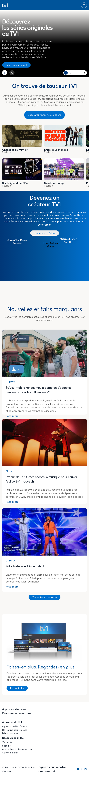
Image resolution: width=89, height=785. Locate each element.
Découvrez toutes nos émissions (44, 114)
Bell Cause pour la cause (14, 729)
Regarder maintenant (16, 65)
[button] (10, 752)
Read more (12, 415)
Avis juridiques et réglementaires (18, 749)
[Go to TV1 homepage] (5, 5)
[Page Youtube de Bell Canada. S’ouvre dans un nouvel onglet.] (78, 769)
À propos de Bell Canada (14, 726)
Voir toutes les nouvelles (44, 597)
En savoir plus (17, 688)
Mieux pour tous (10, 733)
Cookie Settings (10, 752)
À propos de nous (14, 709)
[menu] (84, 5)
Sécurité (6, 745)
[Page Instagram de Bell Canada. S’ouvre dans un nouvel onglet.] (85, 769)
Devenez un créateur (44, 233)
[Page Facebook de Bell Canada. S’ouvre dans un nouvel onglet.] (82, 769)
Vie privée (7, 742)
